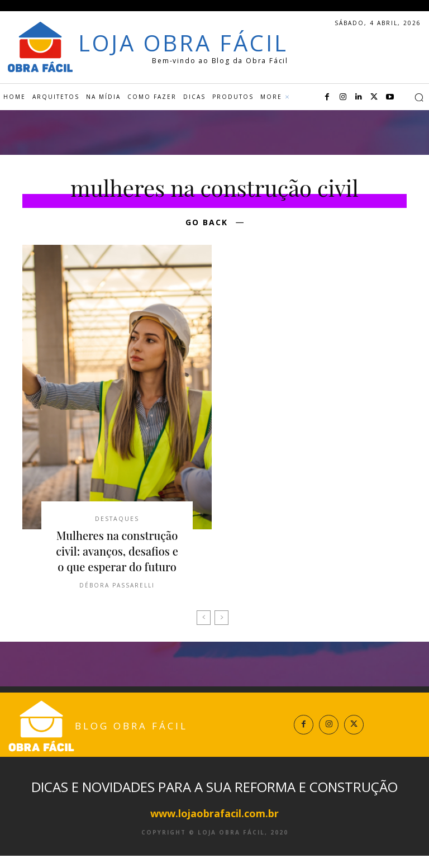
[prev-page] (204, 620)
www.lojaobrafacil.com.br (214, 815)
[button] (419, 97)
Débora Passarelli (117, 588)
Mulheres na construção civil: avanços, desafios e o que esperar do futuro (117, 553)
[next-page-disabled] (221, 620)
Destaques (117, 520)
